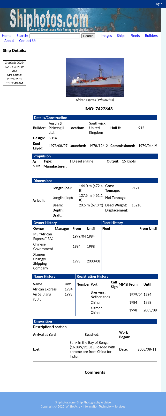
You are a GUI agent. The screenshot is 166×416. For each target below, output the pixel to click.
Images (106, 35)
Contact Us (27, 40)
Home (6, 35)
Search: (23, 35)
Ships (121, 35)
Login (158, 4)
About (9, 40)
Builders (151, 35)
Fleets (135, 35)
